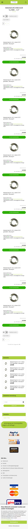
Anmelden (14, 405)
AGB (3, 473)
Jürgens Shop (6, 418)
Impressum (5, 461)
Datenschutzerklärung (6, 519)
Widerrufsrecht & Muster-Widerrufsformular (13, 468)
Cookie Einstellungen (8, 478)
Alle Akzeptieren (14, 522)
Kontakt (4, 463)
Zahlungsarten (6, 470)
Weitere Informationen (14, 526)
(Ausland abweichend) (17, 48)
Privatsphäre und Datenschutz (10, 475)
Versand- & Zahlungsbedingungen (11, 465)
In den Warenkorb (14, 62)
